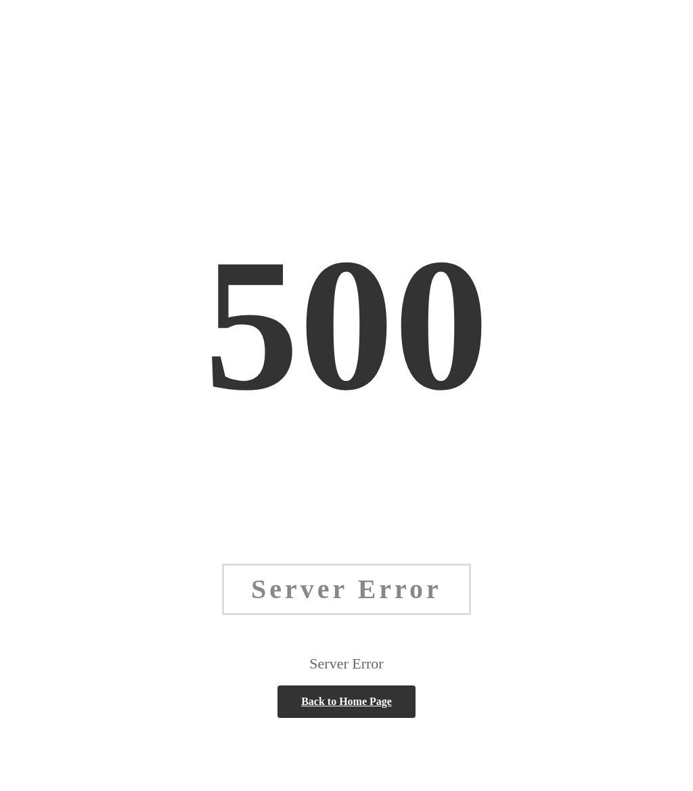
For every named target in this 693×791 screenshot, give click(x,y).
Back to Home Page (346, 701)
